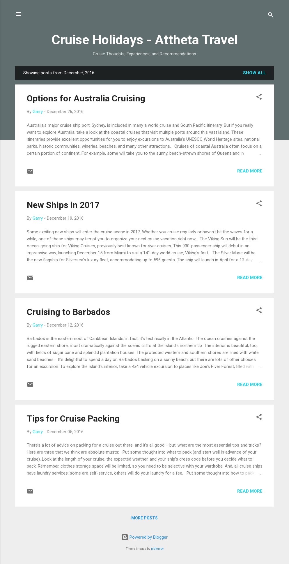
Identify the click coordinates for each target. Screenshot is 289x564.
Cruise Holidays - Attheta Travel (145, 39)
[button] (259, 97)
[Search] (270, 16)
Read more (250, 171)
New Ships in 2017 (63, 205)
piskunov (157, 549)
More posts (144, 518)
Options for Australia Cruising (86, 98)
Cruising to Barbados (68, 312)
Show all (254, 72)
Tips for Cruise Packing (73, 418)
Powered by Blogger (144, 537)
